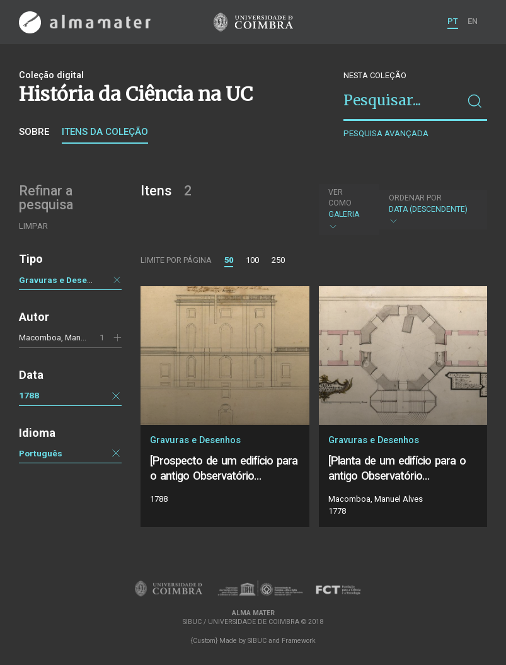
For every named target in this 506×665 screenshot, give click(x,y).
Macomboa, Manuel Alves (66, 337)
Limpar (33, 226)
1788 (29, 395)
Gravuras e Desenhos (63, 280)
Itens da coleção (105, 131)
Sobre (34, 131)
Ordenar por (415, 198)
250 (278, 260)
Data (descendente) (431, 209)
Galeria (347, 209)
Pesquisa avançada (385, 133)
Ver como (340, 197)
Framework (299, 641)
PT (452, 21)
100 (252, 260)
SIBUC (257, 641)
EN (473, 21)
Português (40, 453)
